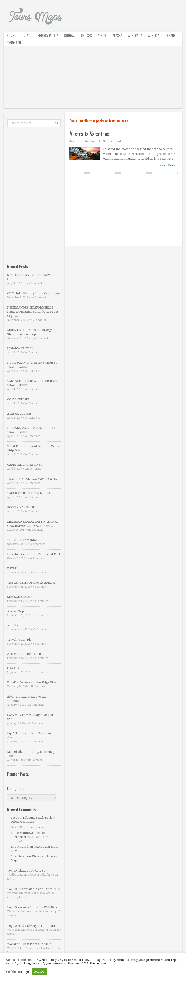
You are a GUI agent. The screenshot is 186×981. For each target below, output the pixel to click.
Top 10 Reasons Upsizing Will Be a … (34, 907)
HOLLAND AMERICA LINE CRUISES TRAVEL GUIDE (31, 430)
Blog (92, 141)
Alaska (117, 35)
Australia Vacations (89, 134)
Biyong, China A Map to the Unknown (26, 698)
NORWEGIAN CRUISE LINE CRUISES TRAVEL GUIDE (32, 364)
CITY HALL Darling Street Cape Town (33, 293)
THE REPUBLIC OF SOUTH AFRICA (31, 582)
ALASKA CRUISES (19, 413)
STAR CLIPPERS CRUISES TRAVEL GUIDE (30, 277)
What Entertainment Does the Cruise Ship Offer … (34, 448)
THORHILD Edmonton (22, 540)
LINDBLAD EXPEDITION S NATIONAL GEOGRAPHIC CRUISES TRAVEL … (32, 523)
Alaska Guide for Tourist (25, 654)
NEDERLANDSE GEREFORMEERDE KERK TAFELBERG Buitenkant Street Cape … (32, 311)
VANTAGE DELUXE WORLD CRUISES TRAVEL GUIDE (32, 383)
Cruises (86, 35)
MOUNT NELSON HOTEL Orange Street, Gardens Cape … (29, 332)
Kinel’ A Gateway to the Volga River (32, 682)
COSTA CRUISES (18, 399)
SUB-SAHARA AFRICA (22, 597)
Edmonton (14, 42)
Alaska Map (15, 611)
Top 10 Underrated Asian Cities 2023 (33, 889)
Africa (102, 35)
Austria (153, 35)
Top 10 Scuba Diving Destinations (31, 925)
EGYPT (12, 568)
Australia (135, 35)
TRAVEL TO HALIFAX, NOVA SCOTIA (32, 478)
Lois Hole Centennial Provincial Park (34, 554)
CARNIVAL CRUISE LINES (24, 464)
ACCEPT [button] (39, 971)
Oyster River (37, 827)
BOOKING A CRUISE (21, 507)
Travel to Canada (19, 639)
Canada (170, 35)
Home (10, 35)
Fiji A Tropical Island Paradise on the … (31, 735)
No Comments (113, 141)
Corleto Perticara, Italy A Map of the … (30, 717)
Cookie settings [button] (17, 972)
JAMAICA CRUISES (20, 348)
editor (77, 141)
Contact (26, 35)
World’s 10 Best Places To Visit (29, 944)
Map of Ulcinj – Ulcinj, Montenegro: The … (32, 753)
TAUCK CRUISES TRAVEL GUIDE (29, 493)
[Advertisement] (93, 79)
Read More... (169, 165)
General (69, 35)
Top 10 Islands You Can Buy (27, 870)
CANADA (13, 668)
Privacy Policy (48, 35)
